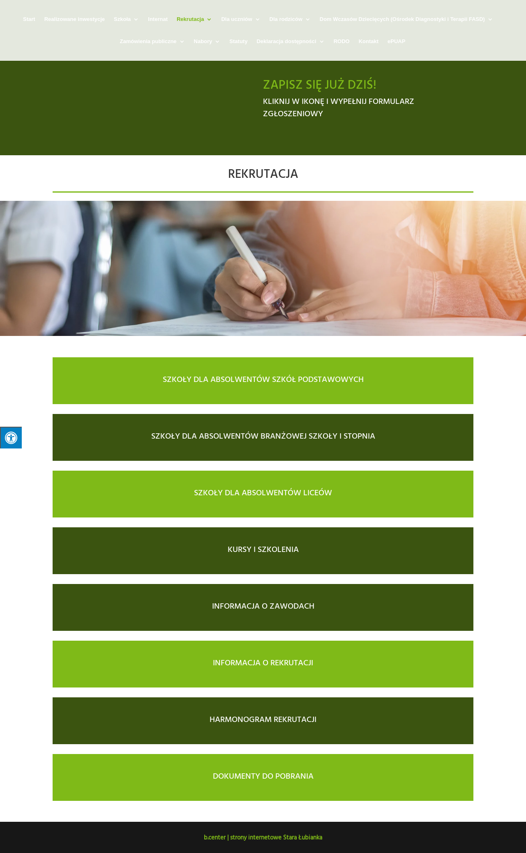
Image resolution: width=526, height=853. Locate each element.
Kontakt (368, 41)
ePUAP (396, 41)
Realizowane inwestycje (74, 19)
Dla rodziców (286, 19)
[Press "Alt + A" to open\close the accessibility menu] (11, 437)
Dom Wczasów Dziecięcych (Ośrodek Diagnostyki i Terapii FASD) (402, 19)
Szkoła (122, 19)
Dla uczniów (236, 19)
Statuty (238, 41)
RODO (342, 41)
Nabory (203, 41)
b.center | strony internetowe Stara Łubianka (263, 837)
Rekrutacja (190, 19)
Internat (158, 19)
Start (29, 19)
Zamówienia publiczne (148, 41)
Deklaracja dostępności (286, 41)
